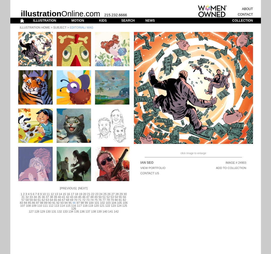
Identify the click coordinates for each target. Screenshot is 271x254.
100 (91, 202)
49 (96, 197)
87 (37, 202)
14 (60, 194)
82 (124, 199)
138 (93, 211)
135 (76, 211)
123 (113, 205)
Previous (68, 188)
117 (79, 205)
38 (51, 197)
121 (102, 205)
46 (83, 197)
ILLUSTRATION (44, 20)
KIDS (103, 20)
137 (87, 211)
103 (108, 202)
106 (125, 202)
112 (51, 205)
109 (33, 205)
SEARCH (128, 20)
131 (53, 211)
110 (39, 205)
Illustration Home (35, 27)
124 (119, 205)
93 (62, 202)
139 (99, 211)
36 (43, 197)
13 (56, 194)
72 (83, 199)
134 (71, 211)
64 (51, 199)
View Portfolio (153, 168)
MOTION (77, 20)
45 (79, 197)
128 (36, 211)
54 (116, 197)
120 (96, 205)
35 (39, 197)
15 (64, 194)
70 (75, 199)
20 (84, 194)
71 (79, 199)
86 (33, 202)
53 (112, 197)
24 (100, 194)
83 (21, 202)
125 (124, 205)
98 (82, 202)
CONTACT (245, 14)
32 (27, 197)
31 (23, 197)
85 (29, 202)
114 (62, 205)
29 (121, 194)
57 (23, 199)
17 (72, 194)
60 (35, 199)
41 (63, 197)
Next (83, 188)
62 (43, 199)
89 (45, 202)
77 (104, 199)
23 (96, 194)
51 (104, 197)
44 (75, 197)
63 (47, 199)
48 (91, 197)
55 (120, 197)
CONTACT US (150, 173)
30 (125, 194)
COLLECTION (242, 20)
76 (100, 199)
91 (53, 202)
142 (116, 211)
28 (117, 194)
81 (120, 199)
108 (28, 205)
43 (71, 197)
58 (27, 199)
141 (110, 211)
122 (107, 205)
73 (87, 199)
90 (49, 202)
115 (68, 205)
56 (124, 197)
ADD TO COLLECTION (231, 168)
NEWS (150, 20)
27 (113, 194)
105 (119, 202)
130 (48, 211)
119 (90, 205)
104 (113, 202)
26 (109, 194)
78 (108, 199)
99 (86, 202)
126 (73, 208)
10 (44, 194)
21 (88, 194)
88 (41, 202)
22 (92, 194)
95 (70, 202)
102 (102, 202)
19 (80, 194)
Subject (59, 27)
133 (65, 211)
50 (100, 197)
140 (104, 211)
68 (67, 199)
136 (82, 211)
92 (58, 202)
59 (31, 199)
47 (87, 197)
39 (55, 197)
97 (78, 202)
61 (39, 199)
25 (104, 194)
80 (116, 199)
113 (56, 205)
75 (96, 199)
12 (52, 194)
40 (59, 197)
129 (42, 211)
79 (112, 199)
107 (22, 205)
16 (68, 194)
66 (59, 199)
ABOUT (247, 9)
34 (35, 197)
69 (71, 199)
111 (45, 205)
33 (31, 197)
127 (31, 211)
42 (67, 197)
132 (59, 211)
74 (91, 199)
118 (85, 205)
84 (25, 202)
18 (76, 194)
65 (55, 199)
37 (47, 197)
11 (48, 194)
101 (96, 202)
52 (108, 197)
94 (65, 202)
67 (63, 199)
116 (73, 205)
